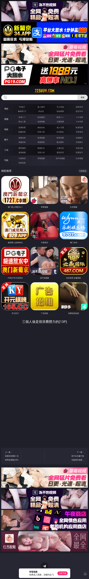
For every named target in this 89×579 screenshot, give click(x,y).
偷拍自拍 (41, 127)
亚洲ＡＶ (22, 117)
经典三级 (41, 132)
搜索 (82, 97)
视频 (6, 119)
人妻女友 (60, 148)
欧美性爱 (79, 127)
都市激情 (22, 148)
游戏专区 (79, 107)
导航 (6, 160)
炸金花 (41, 111)
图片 (6, 139)
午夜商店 (22, 158)
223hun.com (44, 90)
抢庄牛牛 (79, 111)
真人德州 (41, 107)
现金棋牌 (60, 111)
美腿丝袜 (22, 142)
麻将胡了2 (22, 111)
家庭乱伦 (41, 148)
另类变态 (79, 132)
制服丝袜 (22, 132)
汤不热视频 (60, 158)
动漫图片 (79, 138)
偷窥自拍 (22, 138)
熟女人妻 (22, 121)
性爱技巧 (79, 152)
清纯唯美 (41, 142)
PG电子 (22, 107)
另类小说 (41, 152)
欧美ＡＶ (60, 117)
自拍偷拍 (41, 117)
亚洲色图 (41, 138)
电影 (6, 129)
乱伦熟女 (60, 132)
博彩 (6, 108)
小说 (6, 149)
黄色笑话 (60, 152)
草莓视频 (41, 158)
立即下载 (62, 573)
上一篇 (12, 456)
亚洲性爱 (22, 127)
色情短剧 (22, 162)
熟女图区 (60, 142)
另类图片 (79, 142)
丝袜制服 (41, 121)
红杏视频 (79, 158)
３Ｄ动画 (79, 117)
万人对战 (60, 107)
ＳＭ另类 (79, 121)
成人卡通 (60, 127)
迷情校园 (22, 152)
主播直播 (60, 121)
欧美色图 (60, 138)
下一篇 (77, 456)
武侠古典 (79, 148)
